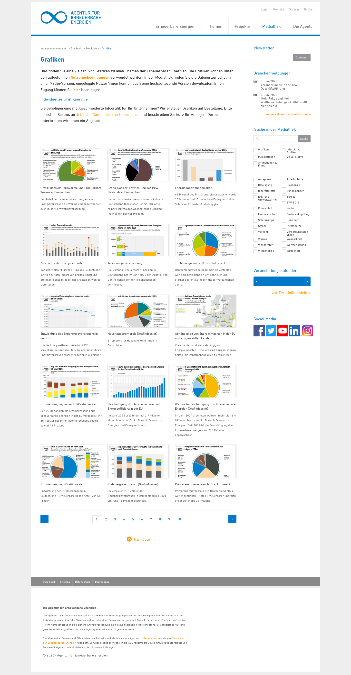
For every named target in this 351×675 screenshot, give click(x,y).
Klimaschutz (266, 208)
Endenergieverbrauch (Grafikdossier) (133, 484)
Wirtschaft (293, 250)
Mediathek (271, 26)
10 (179, 519)
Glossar (294, 9)
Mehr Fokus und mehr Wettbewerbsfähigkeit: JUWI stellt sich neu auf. (284, 102)
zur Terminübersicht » (291, 292)
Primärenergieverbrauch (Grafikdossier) (202, 484)
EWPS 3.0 (293, 202)
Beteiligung (265, 185)
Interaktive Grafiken (293, 151)
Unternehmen (149, 637)
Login (264, 9)
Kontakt (278, 9)
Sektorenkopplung (298, 214)
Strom (262, 225)
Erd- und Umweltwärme (267, 198)
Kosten (291, 208)
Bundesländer (295, 190)
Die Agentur (303, 26)
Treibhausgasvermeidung (125, 263)
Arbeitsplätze (295, 179)
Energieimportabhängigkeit (193, 188)
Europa (291, 196)
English (309, 9)
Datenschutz (82, 581)
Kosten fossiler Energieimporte (61, 263)
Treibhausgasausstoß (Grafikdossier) (200, 263)
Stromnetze (294, 225)
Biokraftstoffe (266, 190)
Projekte (242, 26)
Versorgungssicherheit (297, 233)
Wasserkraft (294, 239)
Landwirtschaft (267, 214)
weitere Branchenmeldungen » (288, 114)
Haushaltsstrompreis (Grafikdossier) (132, 333)
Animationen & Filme (267, 164)
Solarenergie (266, 220)
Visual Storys (295, 156)
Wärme (262, 239)
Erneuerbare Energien (175, 26)
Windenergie (266, 250)
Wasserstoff (265, 244)
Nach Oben (142, 539)
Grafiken (107, 48)
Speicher (292, 220)
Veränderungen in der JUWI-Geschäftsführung (280, 86)
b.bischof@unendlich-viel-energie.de (108, 114)
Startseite (77, 48)
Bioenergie (293, 185)
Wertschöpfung (296, 244)
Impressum (102, 581)
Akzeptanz (264, 179)
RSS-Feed (49, 581)
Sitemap (65, 581)
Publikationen (266, 156)
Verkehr (263, 231)
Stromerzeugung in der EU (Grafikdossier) (69, 404)
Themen (215, 26)
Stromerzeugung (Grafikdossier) (62, 484)
